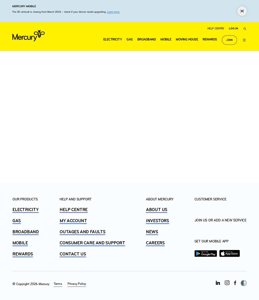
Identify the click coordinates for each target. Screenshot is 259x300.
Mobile (165, 39)
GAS (16, 221)
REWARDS (22, 254)
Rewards (210, 39)
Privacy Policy (77, 284)
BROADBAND (25, 232)
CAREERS (155, 243)
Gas (129, 39)
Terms (58, 284)
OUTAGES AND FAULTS (82, 232)
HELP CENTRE (74, 210)
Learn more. (113, 12)
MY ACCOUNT (73, 221)
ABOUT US (156, 210)
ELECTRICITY (112, 39)
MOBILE (20, 243)
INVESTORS (157, 221)
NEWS (152, 232)
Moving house (187, 39)
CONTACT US (73, 254)
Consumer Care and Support (92, 243)
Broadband (146, 39)
